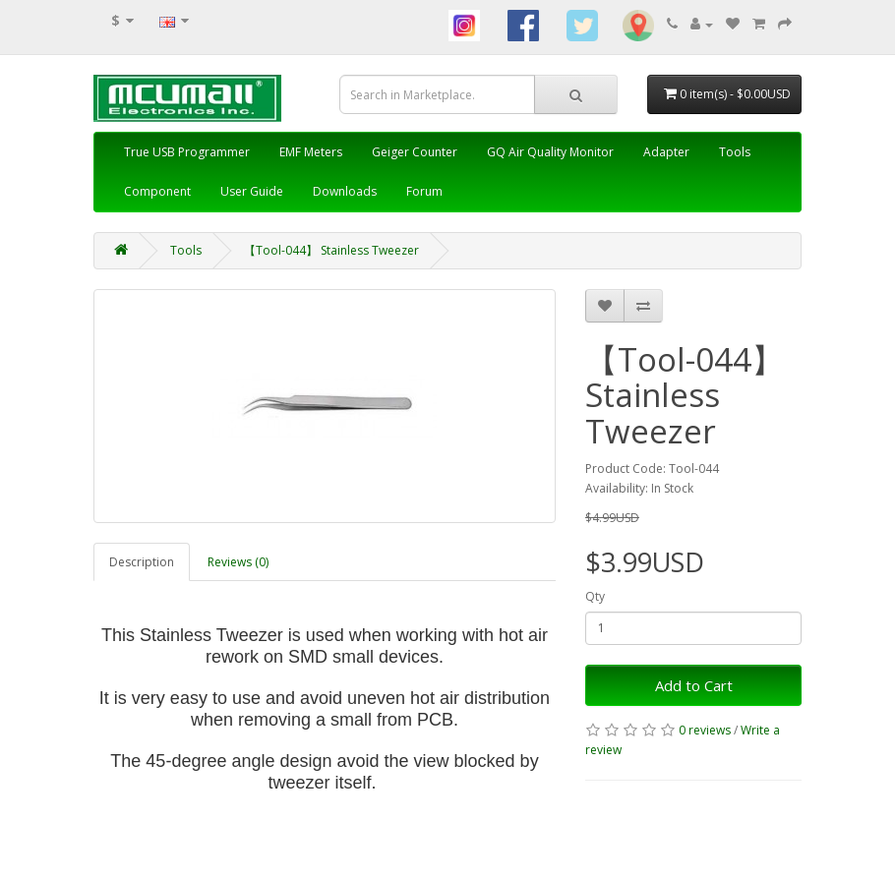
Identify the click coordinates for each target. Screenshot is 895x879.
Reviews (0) (238, 562)
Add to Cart (694, 685)
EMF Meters (310, 152)
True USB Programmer (187, 152)
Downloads (345, 191)
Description (141, 562)
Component (157, 191)
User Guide (251, 191)
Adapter (666, 152)
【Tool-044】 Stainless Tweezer (331, 250)
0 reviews (705, 730)
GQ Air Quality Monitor (550, 152)
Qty (595, 596)
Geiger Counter (414, 152)
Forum (424, 191)
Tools (734, 152)
